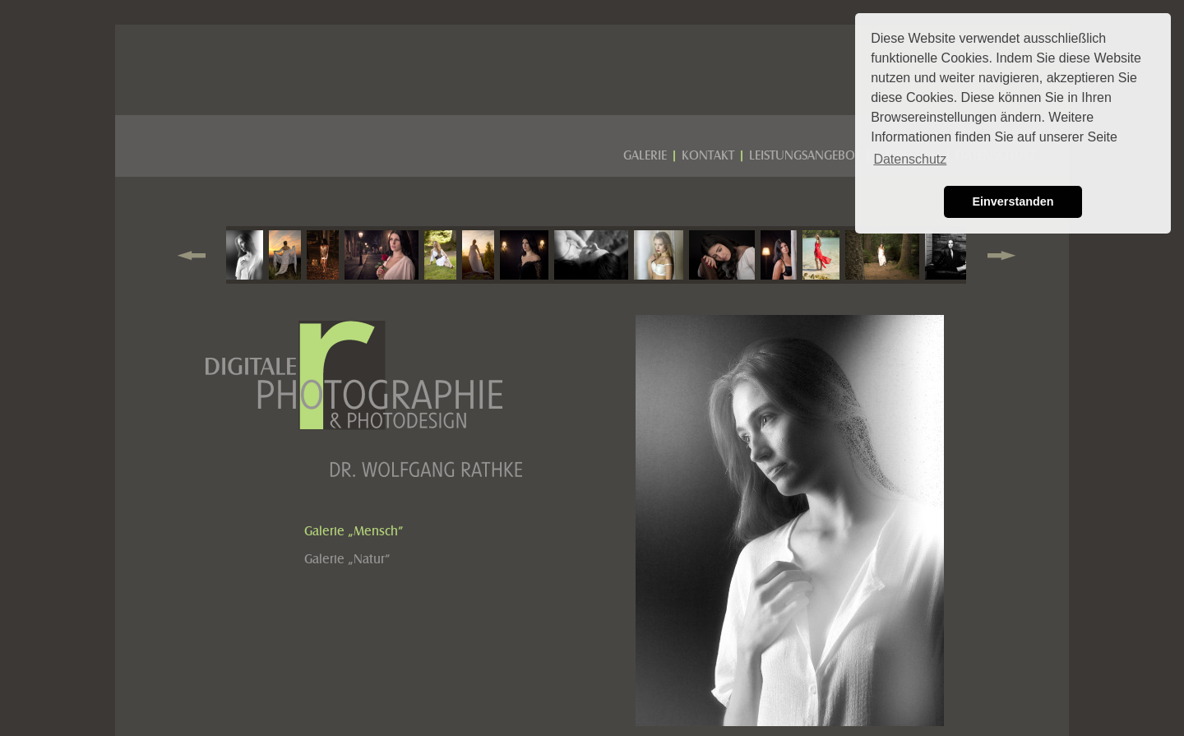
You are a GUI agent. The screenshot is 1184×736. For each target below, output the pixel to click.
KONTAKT (708, 155)
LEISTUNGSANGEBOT (805, 155)
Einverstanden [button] (1012, 201)
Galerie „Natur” (347, 559)
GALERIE (645, 155)
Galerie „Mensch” (354, 531)
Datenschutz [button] (909, 159)
